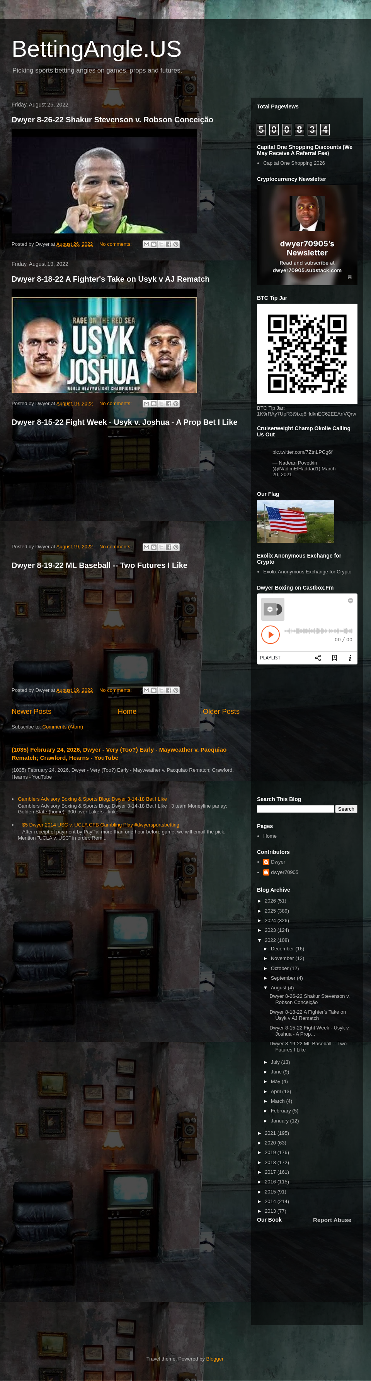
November (283, 958)
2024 (271, 920)
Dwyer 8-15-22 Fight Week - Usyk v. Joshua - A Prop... (309, 1031)
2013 (271, 1211)
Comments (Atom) (63, 727)
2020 (271, 1143)
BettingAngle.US (97, 49)
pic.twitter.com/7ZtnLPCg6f (302, 452)
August (279, 988)
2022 (271, 940)
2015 (271, 1192)
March (278, 1101)
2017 (271, 1172)
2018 (271, 1162)
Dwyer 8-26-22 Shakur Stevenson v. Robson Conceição (112, 119)
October (280, 968)
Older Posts (221, 711)
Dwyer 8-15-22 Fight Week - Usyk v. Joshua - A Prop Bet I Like (125, 422)
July (276, 1062)
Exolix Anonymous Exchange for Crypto (307, 572)
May (276, 1081)
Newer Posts (31, 711)
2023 (271, 930)
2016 (271, 1182)
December (283, 949)
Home (127, 711)
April (277, 1091)
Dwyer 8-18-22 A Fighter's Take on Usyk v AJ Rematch (110, 279)
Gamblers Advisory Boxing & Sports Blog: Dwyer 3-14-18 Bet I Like (92, 799)
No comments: (116, 244)
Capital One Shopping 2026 (294, 163)
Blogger (214, 1359)
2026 (271, 901)
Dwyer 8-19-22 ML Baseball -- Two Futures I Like (99, 565)
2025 (271, 911)
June (277, 1072)
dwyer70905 (284, 872)
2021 (271, 1133)
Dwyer (278, 862)
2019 (271, 1152)
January (280, 1121)
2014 (271, 1201)
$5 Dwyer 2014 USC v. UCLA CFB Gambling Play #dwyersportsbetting (100, 825)
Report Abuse (332, 1220)
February (282, 1111)
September (284, 978)
